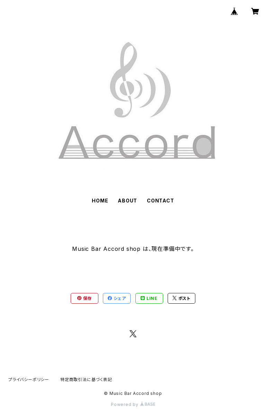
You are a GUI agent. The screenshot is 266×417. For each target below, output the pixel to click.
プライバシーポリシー (28, 379)
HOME (100, 200)
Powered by (133, 404)
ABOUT (127, 200)
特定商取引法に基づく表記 (86, 379)
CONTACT (160, 200)
